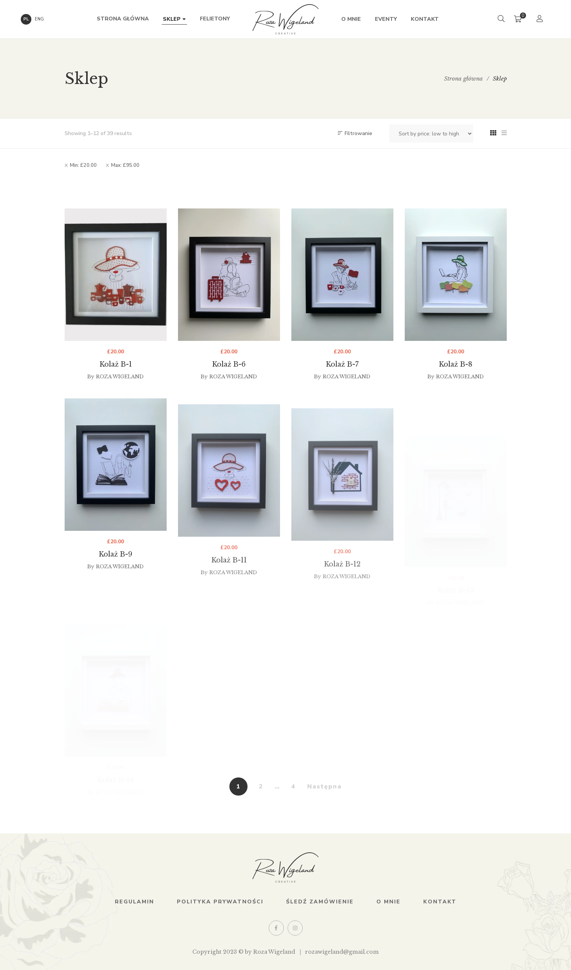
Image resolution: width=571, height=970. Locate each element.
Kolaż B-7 (342, 370)
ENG (39, 19)
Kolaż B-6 (229, 367)
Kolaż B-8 (455, 375)
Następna (324, 786)
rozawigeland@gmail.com (342, 951)
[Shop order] (431, 133)
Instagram (295, 928)
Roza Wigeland (120, 378)
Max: (125, 165)
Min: (83, 165)
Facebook (276, 928)
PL (26, 19)
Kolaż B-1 (115, 366)
